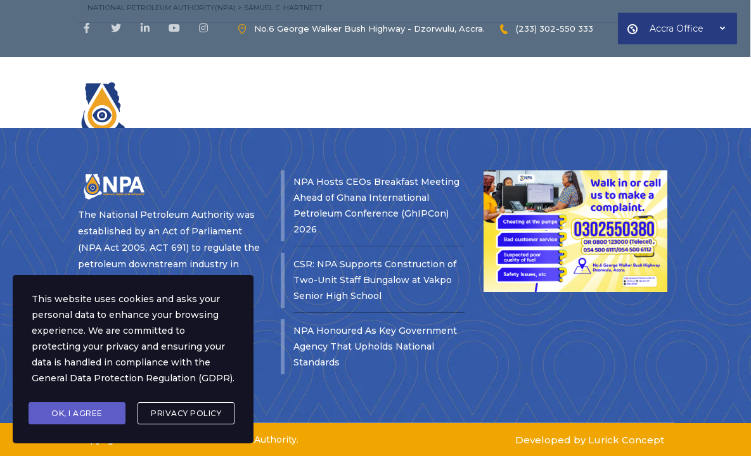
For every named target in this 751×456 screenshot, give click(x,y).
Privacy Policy (186, 413)
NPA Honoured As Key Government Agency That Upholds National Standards (375, 285)
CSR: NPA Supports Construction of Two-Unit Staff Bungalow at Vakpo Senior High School (374, 219)
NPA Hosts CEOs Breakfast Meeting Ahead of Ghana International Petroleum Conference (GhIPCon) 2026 (376, 144)
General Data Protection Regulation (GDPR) (132, 378)
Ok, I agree (77, 413)
